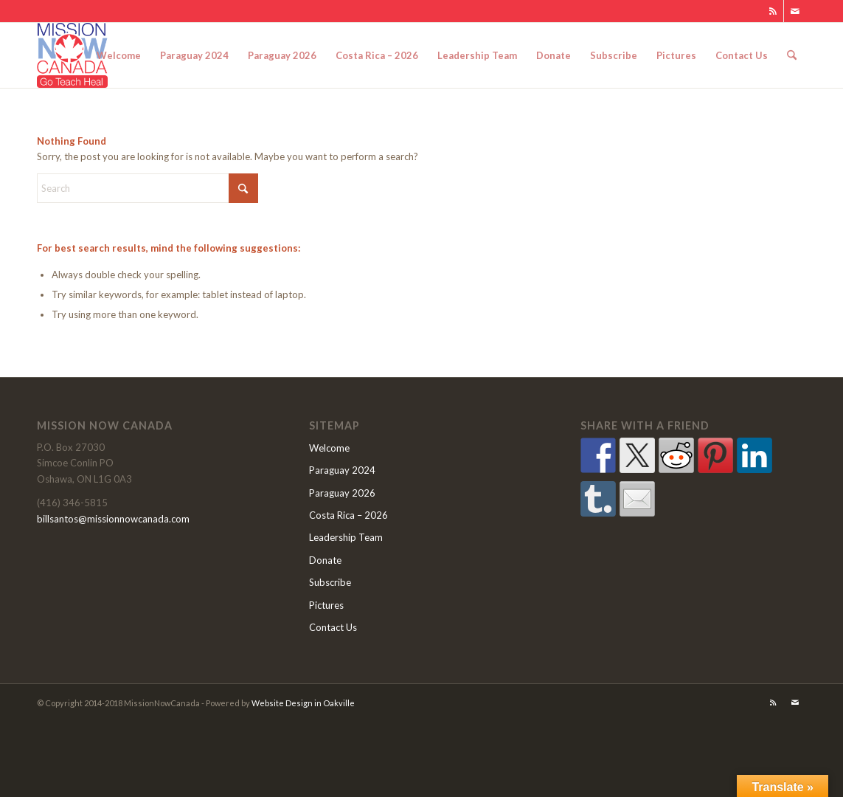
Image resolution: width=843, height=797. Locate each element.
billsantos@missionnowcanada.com (113, 519)
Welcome (329, 448)
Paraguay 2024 (342, 470)
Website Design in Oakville (303, 703)
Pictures (326, 605)
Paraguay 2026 (342, 493)
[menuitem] (118, 55)
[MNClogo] (72, 55)
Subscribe (330, 582)
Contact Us (333, 627)
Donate (325, 560)
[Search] (791, 55)
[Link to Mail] (795, 11)
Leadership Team (346, 537)
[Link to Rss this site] (772, 11)
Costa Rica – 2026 (348, 515)
